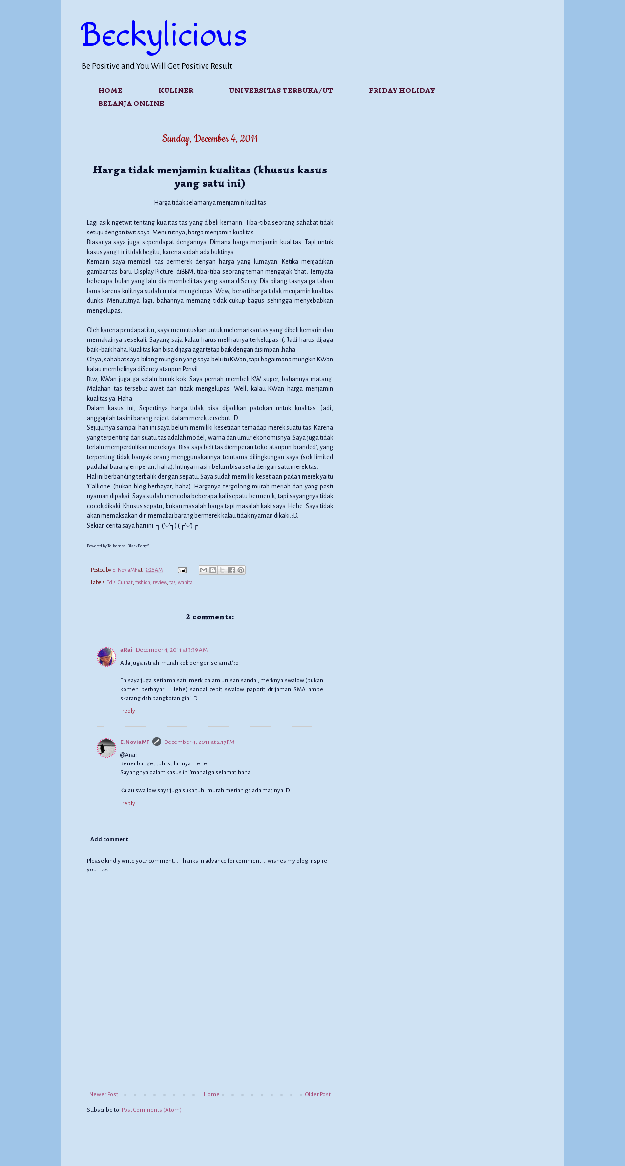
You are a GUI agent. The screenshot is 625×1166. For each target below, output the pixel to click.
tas (172, 582)
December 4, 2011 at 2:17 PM (199, 742)
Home (110, 90)
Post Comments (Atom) (152, 1110)
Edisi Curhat (119, 582)
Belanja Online (131, 103)
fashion (142, 582)
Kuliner (175, 90)
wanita (185, 582)
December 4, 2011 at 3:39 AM (172, 650)
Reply (128, 711)
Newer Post (103, 1094)
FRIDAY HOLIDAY (402, 90)
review (160, 582)
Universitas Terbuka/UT (281, 90)
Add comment (109, 839)
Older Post (318, 1094)
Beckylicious (164, 36)
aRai (126, 650)
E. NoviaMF (134, 742)
